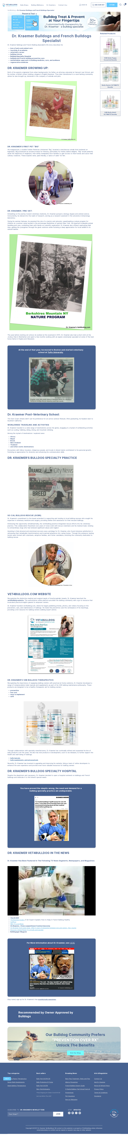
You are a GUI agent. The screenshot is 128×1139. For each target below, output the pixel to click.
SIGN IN (84, 5)
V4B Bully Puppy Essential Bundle (110, 59)
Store (112, 5)
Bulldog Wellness (37, 5)
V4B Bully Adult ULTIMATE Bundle (110, 113)
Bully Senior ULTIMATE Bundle (110, 86)
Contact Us (62, 5)
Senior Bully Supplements (16, 1082)
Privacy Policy (99, 1089)
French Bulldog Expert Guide (75, 1086)
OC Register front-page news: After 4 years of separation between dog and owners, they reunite (43, 928)
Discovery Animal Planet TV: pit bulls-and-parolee (26, 930)
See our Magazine (71, 1099)
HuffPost (13, 922)
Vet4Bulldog (12, 10)
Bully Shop (23, 5)
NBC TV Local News (17, 924)
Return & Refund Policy (102, 1086)
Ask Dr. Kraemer (99, 1082)
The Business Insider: (17, 920)
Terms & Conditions (101, 1092)
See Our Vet (98, 5)
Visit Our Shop (75, 1053)
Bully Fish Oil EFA (42, 1086)
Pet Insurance (70, 1096)
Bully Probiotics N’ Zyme (44, 1082)
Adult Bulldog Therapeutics (17, 1086)
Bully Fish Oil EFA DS (43, 1079)
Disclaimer (97, 1096)
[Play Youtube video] (52, 890)
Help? (7, 1078)
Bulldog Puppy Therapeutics (17, 1079)
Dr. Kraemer (50, 5)
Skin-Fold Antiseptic (43, 1089)
